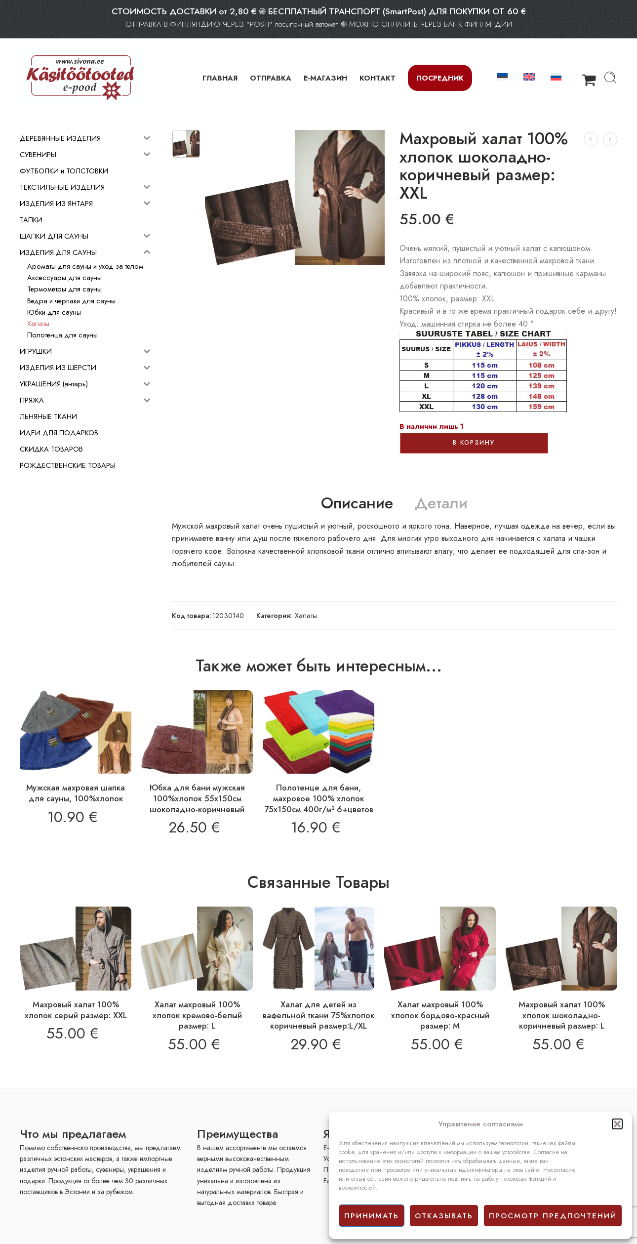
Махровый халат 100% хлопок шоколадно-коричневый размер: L (561, 1015)
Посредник (440, 78)
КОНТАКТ (377, 78)
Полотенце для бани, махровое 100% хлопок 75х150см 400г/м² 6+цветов (318, 798)
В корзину (474, 442)
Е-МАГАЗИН (325, 78)
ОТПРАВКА (270, 78)
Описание (357, 503)
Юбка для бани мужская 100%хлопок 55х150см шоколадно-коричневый (197, 798)
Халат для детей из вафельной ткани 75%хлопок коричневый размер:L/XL (318, 1015)
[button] (617, 1124)
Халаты (306, 615)
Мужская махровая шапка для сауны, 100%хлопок (75, 793)
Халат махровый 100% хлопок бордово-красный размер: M (440, 1015)
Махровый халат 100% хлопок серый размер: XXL (76, 1009)
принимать (371, 1215)
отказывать (444, 1215)
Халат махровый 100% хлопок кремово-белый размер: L (197, 1015)
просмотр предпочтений (553, 1215)
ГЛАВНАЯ (220, 78)
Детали (441, 503)
